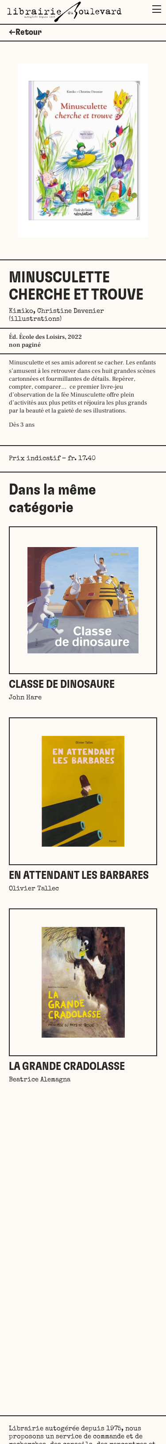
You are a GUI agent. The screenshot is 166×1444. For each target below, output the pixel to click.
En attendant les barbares (79, 875)
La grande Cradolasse (67, 1066)
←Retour (25, 32)
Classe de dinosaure (62, 684)
